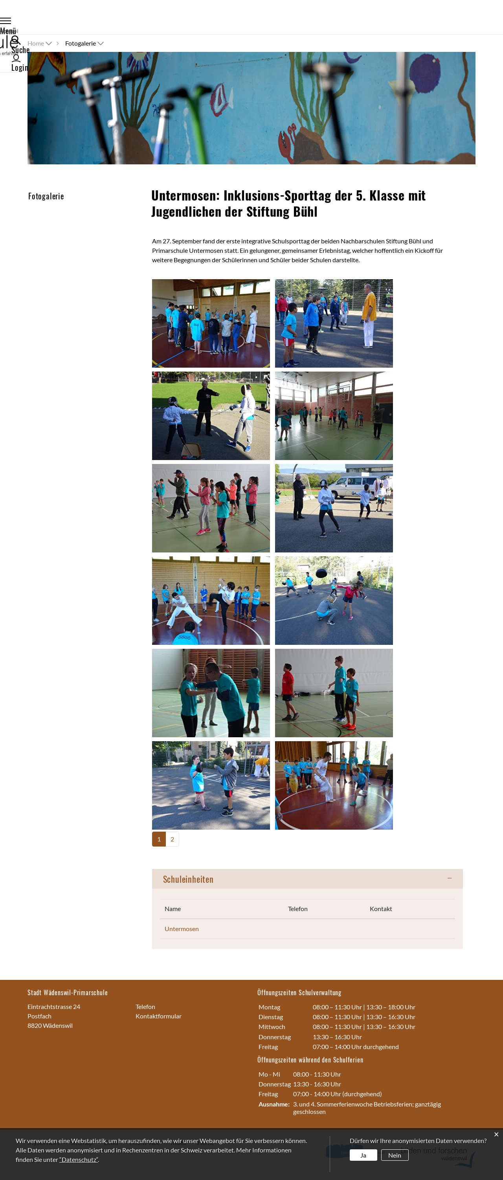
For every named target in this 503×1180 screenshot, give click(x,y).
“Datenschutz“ (78, 1159)
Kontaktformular (159, 1016)
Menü (44, 22)
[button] (85, 43)
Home (36, 43)
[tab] (307, 879)
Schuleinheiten (188, 879)
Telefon (146, 1006)
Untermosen (182, 928)
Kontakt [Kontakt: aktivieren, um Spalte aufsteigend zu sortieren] (381, 908)
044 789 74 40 (175, 1006)
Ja (363, 1155)
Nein (394, 1155)
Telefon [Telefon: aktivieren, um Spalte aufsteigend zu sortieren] (298, 908)
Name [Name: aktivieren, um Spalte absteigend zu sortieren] (173, 908)
